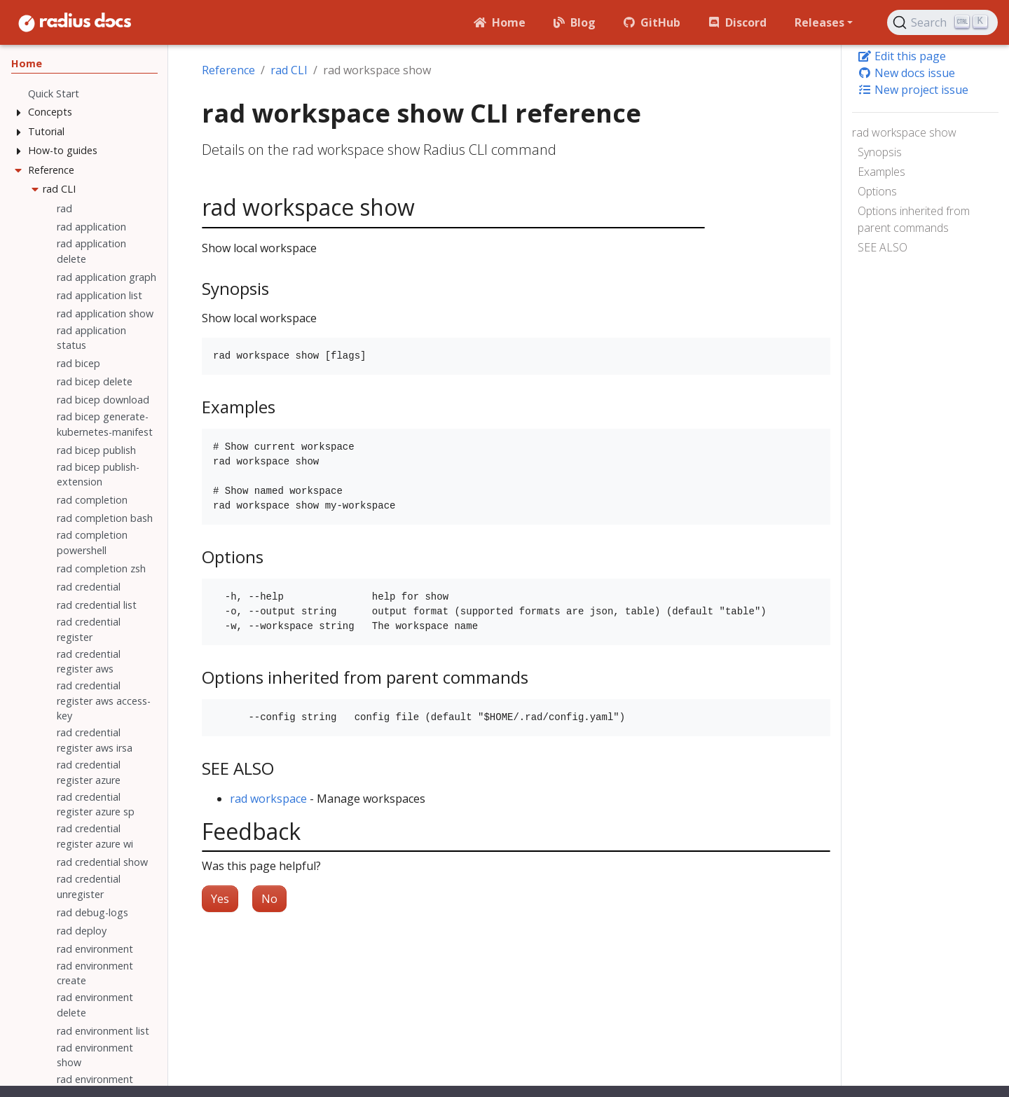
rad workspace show (904, 132)
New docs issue (906, 73)
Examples (881, 171)
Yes (220, 898)
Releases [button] (819, 22)
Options (877, 191)
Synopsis (880, 152)
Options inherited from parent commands (914, 219)
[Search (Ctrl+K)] (942, 22)
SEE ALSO (882, 247)
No (269, 898)
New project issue (913, 89)
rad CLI (289, 70)
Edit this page (902, 56)
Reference (228, 70)
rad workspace (268, 798)
